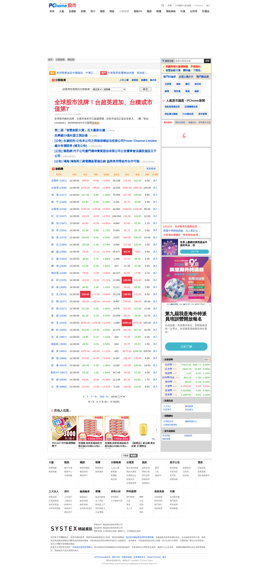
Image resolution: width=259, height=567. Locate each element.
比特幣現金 (168, 377)
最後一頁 (104, 396)
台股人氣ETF (186, 76)
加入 (155, 180)
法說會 (186, 471)
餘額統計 (84, 497)
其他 (141, 504)
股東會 (186, 475)
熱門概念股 (202, 76)
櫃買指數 (53, 471)
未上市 (129, 508)
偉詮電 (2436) (59, 273)
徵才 (164, 557)
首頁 (52, 11)
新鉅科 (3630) (59, 344)
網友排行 (68, 512)
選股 (102, 11)
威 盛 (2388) (59, 251)
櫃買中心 (68, 471)
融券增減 (84, 504)
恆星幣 (168, 394)
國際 (141, 497)
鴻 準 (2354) (59, 230)
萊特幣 (168, 381)
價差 (147, 174)
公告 (157, 471)
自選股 (72, 11)
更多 (206, 360)
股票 (58, 174)
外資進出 (167, 409)
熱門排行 (158, 504)
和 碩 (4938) (59, 379)
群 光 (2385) (59, 244)
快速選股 (202, 468)
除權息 (205, 11)
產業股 (135, 80)
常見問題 (166, 435)
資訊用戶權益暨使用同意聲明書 (140, 537)
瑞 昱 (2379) (59, 237)
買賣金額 (53, 497)
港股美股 (171, 11)
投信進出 (189, 409)
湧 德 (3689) (59, 358)
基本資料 (146, 475)
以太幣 (168, 368)
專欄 (97, 491)
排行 (92, 11)
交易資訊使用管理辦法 (82, 547)
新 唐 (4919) (59, 365)
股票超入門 (100, 504)
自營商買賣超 (55, 508)
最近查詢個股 (132, 468)
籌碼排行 (68, 508)
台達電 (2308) (59, 187)
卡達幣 (168, 386)
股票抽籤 (174, 479)
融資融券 (189, 406)
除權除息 (187, 468)
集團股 (144, 80)
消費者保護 (127, 557)
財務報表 (146, 479)
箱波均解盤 (100, 497)
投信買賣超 (54, 504)
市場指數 (68, 475)
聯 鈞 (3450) (59, 329)
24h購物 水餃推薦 (183, 5)
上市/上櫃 (124, 80)
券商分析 (116, 491)
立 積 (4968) (59, 386)
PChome (199, 5)
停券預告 (174, 471)
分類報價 (124, 11)
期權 (158, 11)
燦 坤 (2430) (59, 265)
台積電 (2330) (59, 209)
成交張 (116, 174)
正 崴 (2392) (59, 258)
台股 (128, 501)
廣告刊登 (116, 557)
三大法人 (167, 406)
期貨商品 (99, 468)
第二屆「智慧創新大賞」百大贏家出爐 (80, 130)
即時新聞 (131, 491)
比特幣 (193, 11)
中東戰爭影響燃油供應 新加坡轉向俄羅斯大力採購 (128, 72)
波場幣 (168, 390)
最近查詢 (168, 122)
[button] (156, 429)
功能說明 (188, 435)
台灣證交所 (168, 421)
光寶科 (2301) (59, 180)
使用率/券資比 (86, 508)
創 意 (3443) (59, 322)
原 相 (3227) (59, 308)
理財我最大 (100, 508)
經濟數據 (174, 508)
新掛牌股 (174, 468)
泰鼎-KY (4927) (59, 372)
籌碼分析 (146, 471)
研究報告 (115, 497)
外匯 (182, 11)
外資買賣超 (54, 501)
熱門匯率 (174, 501)
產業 (128, 504)
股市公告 (175, 462)
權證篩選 (84, 471)
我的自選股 (180, 122)
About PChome (154, 557)
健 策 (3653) (59, 351)
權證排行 (84, 475)
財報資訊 (130, 479)
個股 (144, 462)
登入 (208, 5)
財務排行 (68, 504)
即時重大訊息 (205, 122)
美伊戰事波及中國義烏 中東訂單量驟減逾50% (77, 72)
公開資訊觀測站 (170, 425)
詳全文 (95, 123)
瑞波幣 (168, 373)
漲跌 (96, 174)
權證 (149, 11)
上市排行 (68, 497)
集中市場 (68, 468)
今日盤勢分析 (117, 501)
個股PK (138, 11)
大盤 (61, 11)
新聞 (170, 5)
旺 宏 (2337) (59, 216)
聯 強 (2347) (59, 223)
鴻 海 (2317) (59, 194)
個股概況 (146, 483)
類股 (112, 11)
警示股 (173, 475)
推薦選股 (202, 471)
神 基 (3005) (59, 287)
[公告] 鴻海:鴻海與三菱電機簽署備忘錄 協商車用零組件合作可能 (97, 161)
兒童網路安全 (139, 557)
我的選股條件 (204, 475)
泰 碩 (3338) (59, 315)
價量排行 (192, 122)
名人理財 (99, 501)
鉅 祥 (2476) (59, 280)
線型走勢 (146, 468)
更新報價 (151, 168)
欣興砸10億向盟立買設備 (71, 135)
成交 (85, 174)
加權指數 (53, 468)
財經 (141, 508)
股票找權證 (85, 468)
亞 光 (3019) (59, 294)
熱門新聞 (130, 497)
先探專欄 (99, 512)
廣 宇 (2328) (59, 201)
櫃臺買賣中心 (191, 421)
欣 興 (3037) (59, 301)
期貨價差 (99, 471)
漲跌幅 (106, 174)
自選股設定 (131, 475)
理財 (141, 512)
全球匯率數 (175, 497)
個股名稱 (169, 61)
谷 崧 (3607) (59, 336)
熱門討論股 (169, 76)
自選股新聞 (131, 483)
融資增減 (84, 501)
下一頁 (94, 396)
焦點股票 (158, 508)
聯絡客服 (166, 439)
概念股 (153, 80)
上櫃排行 (68, 501)
